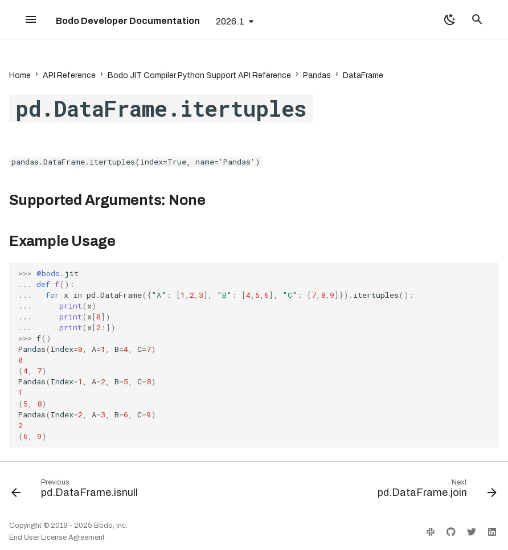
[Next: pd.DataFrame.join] (435, 490)
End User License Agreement (57, 537)
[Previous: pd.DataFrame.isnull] (76, 490)
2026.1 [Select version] (230, 21)
